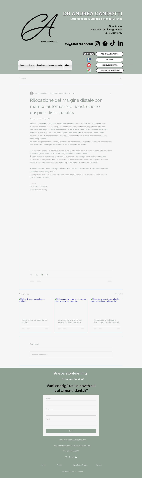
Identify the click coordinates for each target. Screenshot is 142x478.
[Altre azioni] (110, 93)
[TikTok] (112, 43)
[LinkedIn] (120, 43)
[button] (41, 65)
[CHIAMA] (109, 60)
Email (48, 419)
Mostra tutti (119, 294)
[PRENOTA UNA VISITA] (109, 54)
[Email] (70, 423)
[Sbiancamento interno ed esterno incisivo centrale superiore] (71, 307)
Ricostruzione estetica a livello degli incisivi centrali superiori (106, 321)
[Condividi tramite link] (47, 275)
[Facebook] (105, 43)
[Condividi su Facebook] (31, 275)
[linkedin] (76, 457)
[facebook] (69, 457)
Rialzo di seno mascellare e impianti (34, 321)
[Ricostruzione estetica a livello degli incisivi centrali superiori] (107, 307)
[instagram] (66, 457)
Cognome (49, 409)
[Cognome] (70, 413)
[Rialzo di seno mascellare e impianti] (35, 307)
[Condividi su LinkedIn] (42, 275)
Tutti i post (22, 78)
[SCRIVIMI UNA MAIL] (88, 65)
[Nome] (70, 403)
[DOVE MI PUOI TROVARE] (88, 70)
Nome (48, 398)
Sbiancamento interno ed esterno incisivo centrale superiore (70, 321)
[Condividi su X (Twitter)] (36, 275)
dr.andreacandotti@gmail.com (75, 440)
